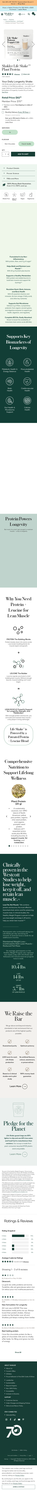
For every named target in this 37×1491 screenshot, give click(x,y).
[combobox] (24, 112)
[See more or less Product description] (5, 92)
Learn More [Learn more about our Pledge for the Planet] (18, 1154)
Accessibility (10, 1391)
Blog (10, 1415)
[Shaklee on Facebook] (10, 1419)
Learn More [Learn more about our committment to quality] (18, 1086)
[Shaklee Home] (9, 14)
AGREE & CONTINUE (18, 1487)
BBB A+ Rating (23, 1450)
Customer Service (12, 1400)
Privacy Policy (23, 1455)
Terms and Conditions (12, 1455)
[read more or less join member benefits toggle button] (5, 109)
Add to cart (23, 154)
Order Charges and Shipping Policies (18, 1403)
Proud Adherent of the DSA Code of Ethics (20, 1376)
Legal (29, 1455)
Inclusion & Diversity (12, 1394)
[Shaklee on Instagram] (6, 1419)
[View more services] (25, 74)
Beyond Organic (11, 1385)
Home (5, 19)
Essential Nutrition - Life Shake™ (14, 21)
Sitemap (6, 1459)
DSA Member (15, 1450)
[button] (18, 168)
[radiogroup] (18, 132)
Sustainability (10, 1383)
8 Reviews (17, 74)
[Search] (29, 14)
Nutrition (11, 19)
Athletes (9, 1374)
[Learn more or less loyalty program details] (9, 122)
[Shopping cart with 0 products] (34, 14)
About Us (9, 1368)
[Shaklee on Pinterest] (23, 1419)
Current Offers (10, 1371)
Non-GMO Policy (11, 1388)
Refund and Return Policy (14, 1406)
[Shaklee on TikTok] (15, 1418)
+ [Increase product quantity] (8, 154)
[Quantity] (5, 154)
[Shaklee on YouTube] (19, 1419)
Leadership (9, 1380)
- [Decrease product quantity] (2, 154)
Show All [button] (18, 1352)
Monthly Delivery (10, 112)
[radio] (10, 132)
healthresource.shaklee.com (25, 1180)
